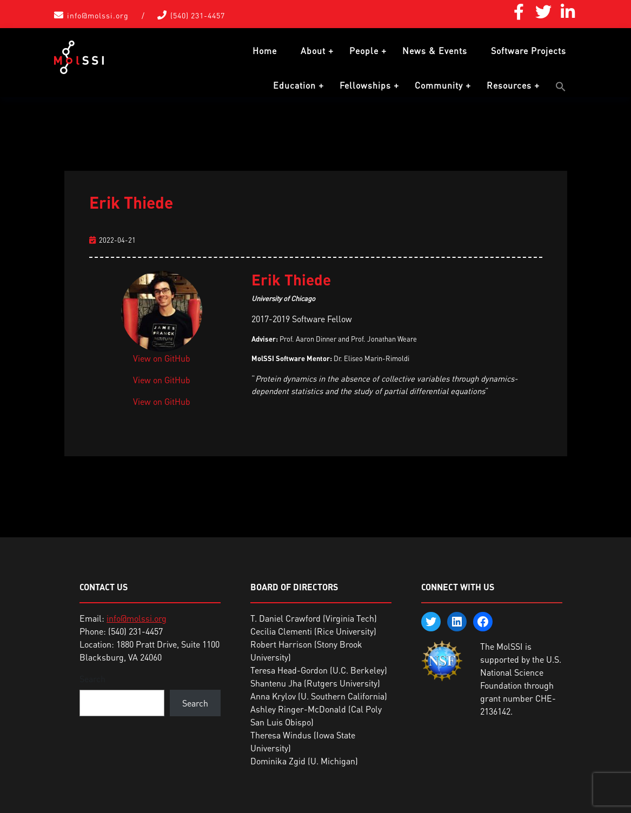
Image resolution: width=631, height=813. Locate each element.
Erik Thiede (131, 202)
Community (439, 85)
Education (294, 85)
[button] (560, 86)
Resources (509, 85)
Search (92, 679)
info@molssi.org (98, 15)
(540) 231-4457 (197, 15)
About (313, 50)
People (363, 50)
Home (265, 50)
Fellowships (365, 85)
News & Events (434, 50)
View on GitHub (161, 358)
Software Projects (528, 50)
